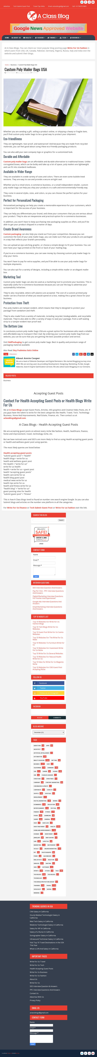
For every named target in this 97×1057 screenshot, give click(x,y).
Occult (36, 848)
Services (36, 863)
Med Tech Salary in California (41, 921)
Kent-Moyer (50, 837)
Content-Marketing (52, 782)
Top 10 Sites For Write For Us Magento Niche (48, 663)
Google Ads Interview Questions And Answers (47, 602)
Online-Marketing (50, 848)
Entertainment (39, 808)
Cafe (48, 764)
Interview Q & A (12, 43)
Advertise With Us (37, 997)
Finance (52, 38)
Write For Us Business (38, 972)
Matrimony (51, 845)
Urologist (37, 889)
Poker (36, 856)
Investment (49, 834)
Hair (35, 823)
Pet (35, 852)
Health (27, 38)
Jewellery (37, 837)
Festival (53, 808)
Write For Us (35, 983)
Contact (26, 43)
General (47, 819)
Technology (38, 878)
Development (38, 797)
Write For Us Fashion (38, 976)
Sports (36, 871)
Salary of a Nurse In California (42, 932)
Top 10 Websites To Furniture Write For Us (48, 644)
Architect (37, 749)
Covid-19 (49, 790)
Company (37, 782)
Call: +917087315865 (79, 6)
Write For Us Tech (37, 965)
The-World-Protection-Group (44, 882)
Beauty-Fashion (39, 760)
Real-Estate (38, 859)
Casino (55, 771)
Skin (35, 867)
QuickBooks (47, 856)
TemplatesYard (10, 1053)
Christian (37, 778)
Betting (54, 760)
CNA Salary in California (39, 911)
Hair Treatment (39, 826)
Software (45, 867)
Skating (48, 863)
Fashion (39, 38)
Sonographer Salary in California (43, 935)
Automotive (38, 756)
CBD (35, 775)
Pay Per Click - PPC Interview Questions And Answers (48, 592)
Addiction (37, 745)
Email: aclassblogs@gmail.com (58, 6)
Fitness (47, 812)
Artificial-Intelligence (41, 753)
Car (35, 771)
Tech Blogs (37, 874)
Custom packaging (12, 234)
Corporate (37, 790)
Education (51, 804)
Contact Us (34, 993)
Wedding (37, 893)
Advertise (7, 6)
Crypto (36, 793)
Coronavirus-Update (41, 786)
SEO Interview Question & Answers (43, 986)
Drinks (55, 801)
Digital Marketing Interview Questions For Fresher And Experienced (48, 597)
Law (35, 841)
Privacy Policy (35, 1000)
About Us (16, 38)
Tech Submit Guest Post (21, 6)
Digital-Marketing (40, 801)
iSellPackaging (15, 342)
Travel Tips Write (39, 6)
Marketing (37, 845)
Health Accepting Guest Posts (41, 969)
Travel (48, 885)
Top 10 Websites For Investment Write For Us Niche (48, 649)
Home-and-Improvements (42, 830)
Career (45, 771)
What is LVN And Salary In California (44, 949)
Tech (63, 38)
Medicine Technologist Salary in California (46, 925)
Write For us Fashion (65, 507)
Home (7, 38)
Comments (57, 717)
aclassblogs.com (41, 535)
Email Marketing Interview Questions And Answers (47, 608)
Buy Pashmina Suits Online (25, 350)
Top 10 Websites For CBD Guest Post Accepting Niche (47, 668)
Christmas (50, 778)
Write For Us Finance (17, 507)
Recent (39, 717)
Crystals (48, 793)
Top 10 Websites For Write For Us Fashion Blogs (46, 623)
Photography (46, 852)
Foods (36, 815)
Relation (51, 859)
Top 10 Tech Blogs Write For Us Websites (45, 628)
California (37, 767)
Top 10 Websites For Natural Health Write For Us (47, 658)
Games (36, 819)
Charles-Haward (47, 775)
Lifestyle (46, 841)
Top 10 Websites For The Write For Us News (48, 638)
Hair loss (45, 823)
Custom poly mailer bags (15, 161)
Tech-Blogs (51, 874)
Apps (47, 745)
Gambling (47, 815)
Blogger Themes (18, 1053)
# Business (13, 354)
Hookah (36, 834)
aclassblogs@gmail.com (39, 1013)
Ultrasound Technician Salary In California (46, 939)
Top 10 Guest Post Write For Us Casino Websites (48, 633)
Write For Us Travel (37, 961)
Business (74, 38)
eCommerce (37, 804)
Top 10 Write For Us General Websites (48, 653)
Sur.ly (44, 540)
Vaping (49, 889)
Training (37, 885)
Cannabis (50, 767)
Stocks (47, 871)
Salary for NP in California (40, 928)
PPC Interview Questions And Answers (45, 990)
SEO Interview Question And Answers (47, 588)
